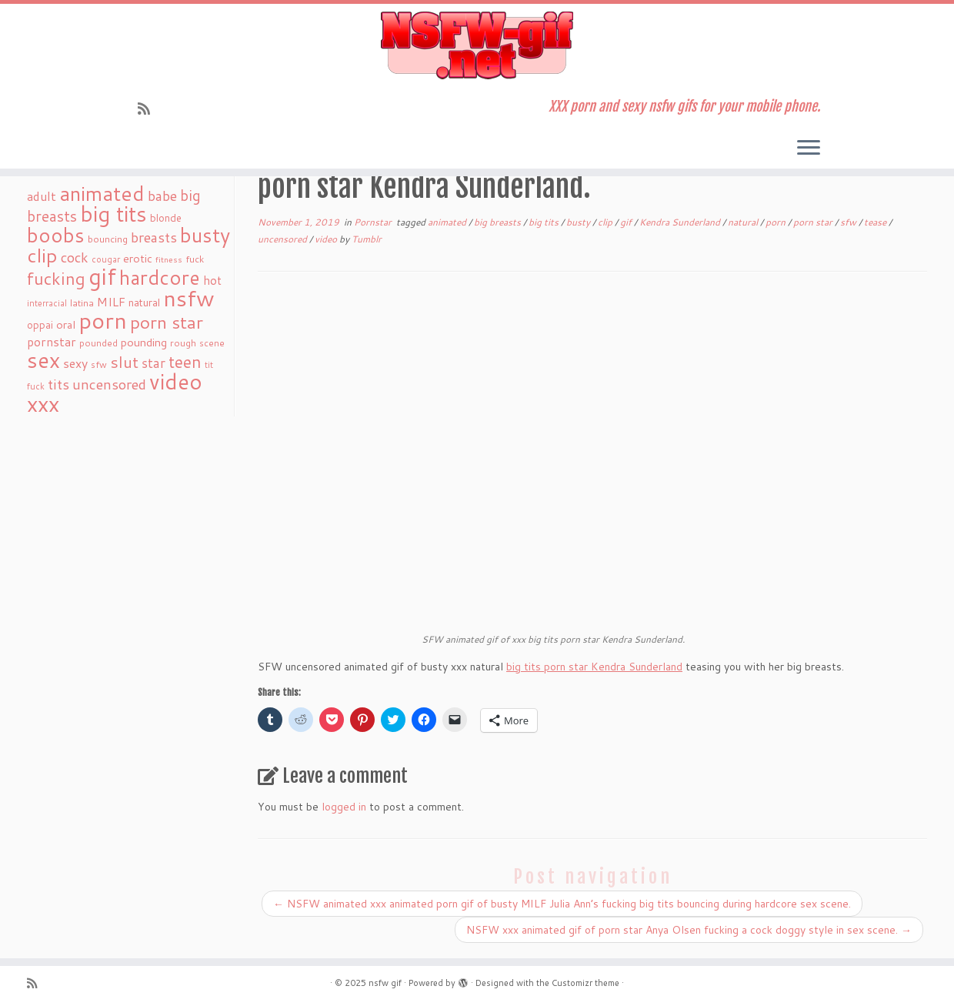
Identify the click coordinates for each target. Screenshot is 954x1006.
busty (579, 222)
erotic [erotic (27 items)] (137, 258)
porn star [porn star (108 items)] (166, 321)
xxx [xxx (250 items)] (43, 403)
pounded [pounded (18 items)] (98, 342)
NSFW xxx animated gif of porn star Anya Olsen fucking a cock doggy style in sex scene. (689, 929)
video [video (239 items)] (175, 381)
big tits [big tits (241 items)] (113, 214)
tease (876, 222)
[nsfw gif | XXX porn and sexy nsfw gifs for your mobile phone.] (477, 45)
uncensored (283, 239)
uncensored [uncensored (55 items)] (109, 384)
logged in (344, 806)
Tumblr (367, 239)
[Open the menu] (808, 148)
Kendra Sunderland (680, 222)
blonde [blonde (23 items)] (166, 217)
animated (448, 222)
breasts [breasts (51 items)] (154, 237)
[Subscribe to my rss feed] (149, 109)
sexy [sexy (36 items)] (75, 363)
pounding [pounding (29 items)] (144, 342)
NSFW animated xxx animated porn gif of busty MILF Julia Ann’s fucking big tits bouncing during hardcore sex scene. (562, 903)
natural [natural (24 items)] (144, 302)
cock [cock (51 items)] (74, 257)
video (327, 239)
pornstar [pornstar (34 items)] (51, 341)
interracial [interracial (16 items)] (47, 303)
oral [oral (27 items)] (65, 324)
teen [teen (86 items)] (185, 361)
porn (777, 222)
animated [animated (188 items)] (102, 193)
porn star (814, 222)
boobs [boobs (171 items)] (56, 235)
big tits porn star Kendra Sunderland (594, 666)
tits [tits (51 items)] (58, 384)
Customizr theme (585, 983)
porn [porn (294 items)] (102, 320)
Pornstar (374, 222)
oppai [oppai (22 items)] (40, 325)
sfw (849, 222)
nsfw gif (385, 983)
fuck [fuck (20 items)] (194, 259)
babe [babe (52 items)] (162, 195)
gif (627, 222)
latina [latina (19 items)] (82, 302)
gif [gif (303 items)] (102, 276)
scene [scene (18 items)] (212, 342)
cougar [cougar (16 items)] (106, 259)
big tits (545, 222)
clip (606, 222)
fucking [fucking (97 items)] (56, 278)
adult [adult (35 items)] (41, 196)
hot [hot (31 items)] (212, 280)
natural (744, 222)
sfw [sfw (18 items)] (99, 364)
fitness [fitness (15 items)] (168, 259)
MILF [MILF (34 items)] (111, 301)
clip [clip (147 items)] (42, 255)
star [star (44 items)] (153, 363)
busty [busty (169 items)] (205, 235)
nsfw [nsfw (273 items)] (189, 297)
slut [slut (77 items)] (124, 361)
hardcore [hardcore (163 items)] (159, 277)
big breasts (498, 222)
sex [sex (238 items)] (43, 360)
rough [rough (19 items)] (183, 342)
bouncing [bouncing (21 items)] (108, 239)
